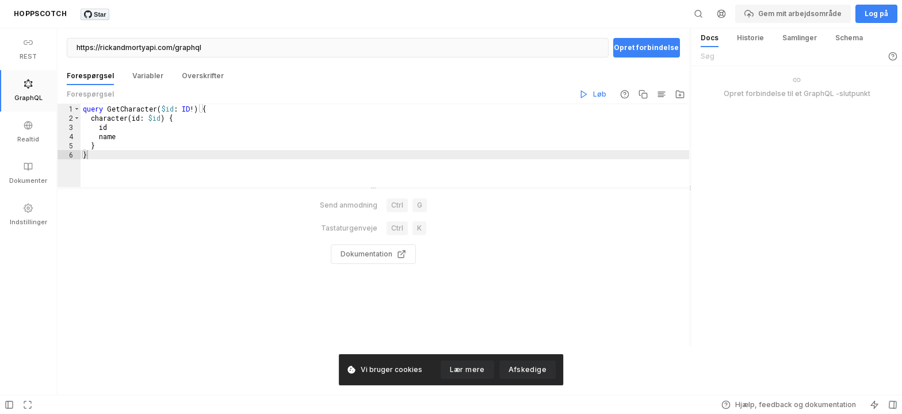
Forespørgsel (90, 94)
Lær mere (467, 369)
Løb (592, 94)
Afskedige (527, 369)
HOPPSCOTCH (40, 13)
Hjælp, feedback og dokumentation (788, 404)
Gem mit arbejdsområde (793, 13)
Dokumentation (373, 277)
